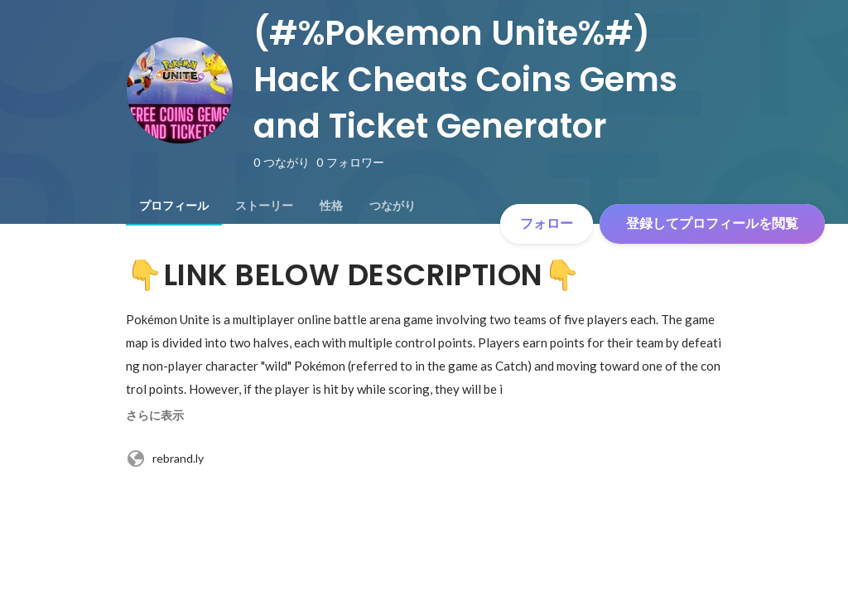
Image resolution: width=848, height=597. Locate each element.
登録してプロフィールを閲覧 (712, 223)
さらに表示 (155, 415)
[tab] (174, 206)
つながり (392, 205)
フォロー (546, 223)
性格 (331, 205)
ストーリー (264, 205)
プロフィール (174, 205)
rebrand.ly (165, 458)
